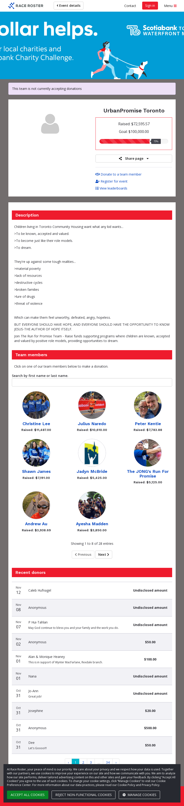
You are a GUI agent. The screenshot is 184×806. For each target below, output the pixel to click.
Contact (130, 5)
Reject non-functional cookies (83, 794)
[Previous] (68, 762)
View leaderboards (111, 188)
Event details (68, 5)
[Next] (115, 762)
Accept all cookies (28, 794)
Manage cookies (139, 794)
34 (108, 762)
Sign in (150, 5)
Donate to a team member (118, 174)
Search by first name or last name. (40, 375)
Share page (134, 158)
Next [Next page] (103, 554)
